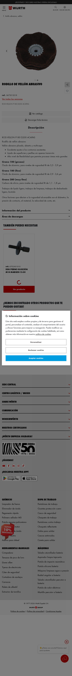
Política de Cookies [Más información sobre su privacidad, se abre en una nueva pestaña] (43, 334)
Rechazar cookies (36, 350)
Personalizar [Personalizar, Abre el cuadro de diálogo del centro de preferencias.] (36, 342)
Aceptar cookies (36, 358)
